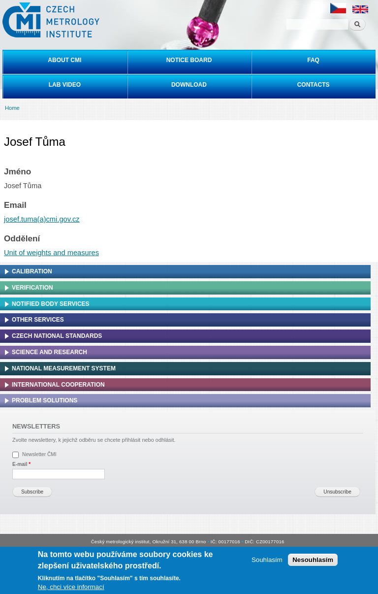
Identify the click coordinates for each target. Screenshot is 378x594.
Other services (38, 319)
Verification (32, 287)
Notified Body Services (51, 303)
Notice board (189, 60)
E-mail (21, 464)
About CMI (64, 60)
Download (189, 84)
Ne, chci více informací (71, 588)
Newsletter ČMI (39, 454)
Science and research (49, 352)
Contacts (313, 84)
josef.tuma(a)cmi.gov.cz (42, 219)
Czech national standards (57, 335)
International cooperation (58, 384)
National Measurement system (64, 368)
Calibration (32, 271)
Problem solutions (44, 400)
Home (12, 108)
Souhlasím (267, 560)
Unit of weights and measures (51, 253)
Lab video (65, 84)
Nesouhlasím (312, 560)
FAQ (313, 60)
